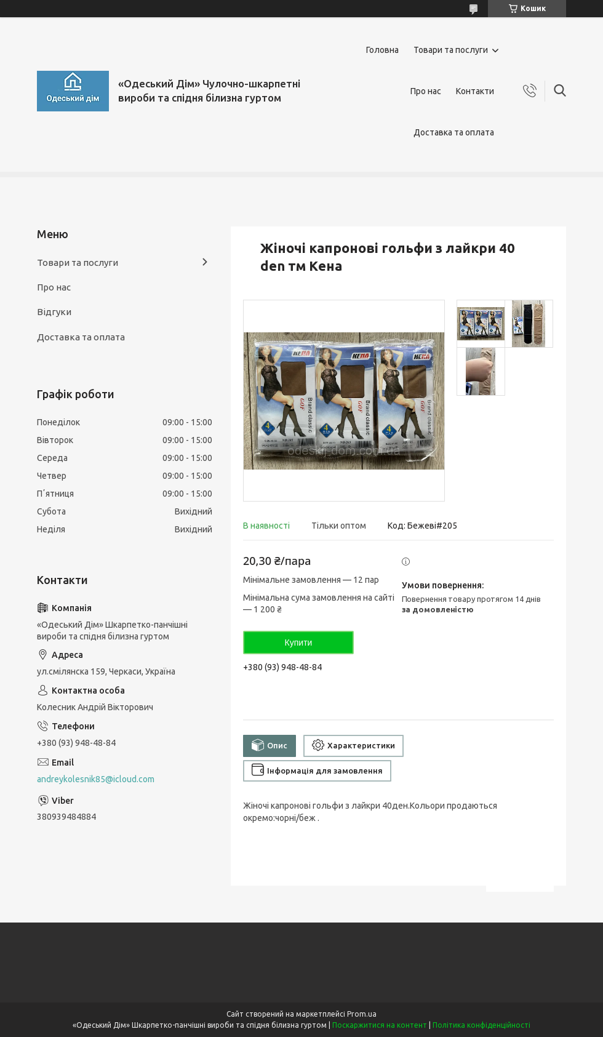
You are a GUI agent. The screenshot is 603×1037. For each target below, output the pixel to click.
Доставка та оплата (453, 132)
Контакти (475, 91)
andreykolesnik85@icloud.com (95, 779)
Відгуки (54, 311)
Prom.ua (362, 1014)
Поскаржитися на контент (379, 1025)
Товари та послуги (450, 50)
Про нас (425, 91)
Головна (382, 50)
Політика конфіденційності (481, 1025)
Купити (299, 642)
